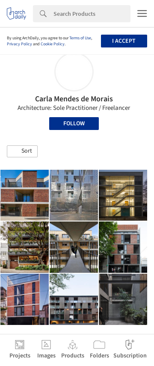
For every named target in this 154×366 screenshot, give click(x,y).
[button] (22, 151)
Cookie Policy (53, 44)
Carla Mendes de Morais (74, 99)
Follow (74, 123)
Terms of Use (80, 38)
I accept (124, 41)
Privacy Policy (19, 44)
